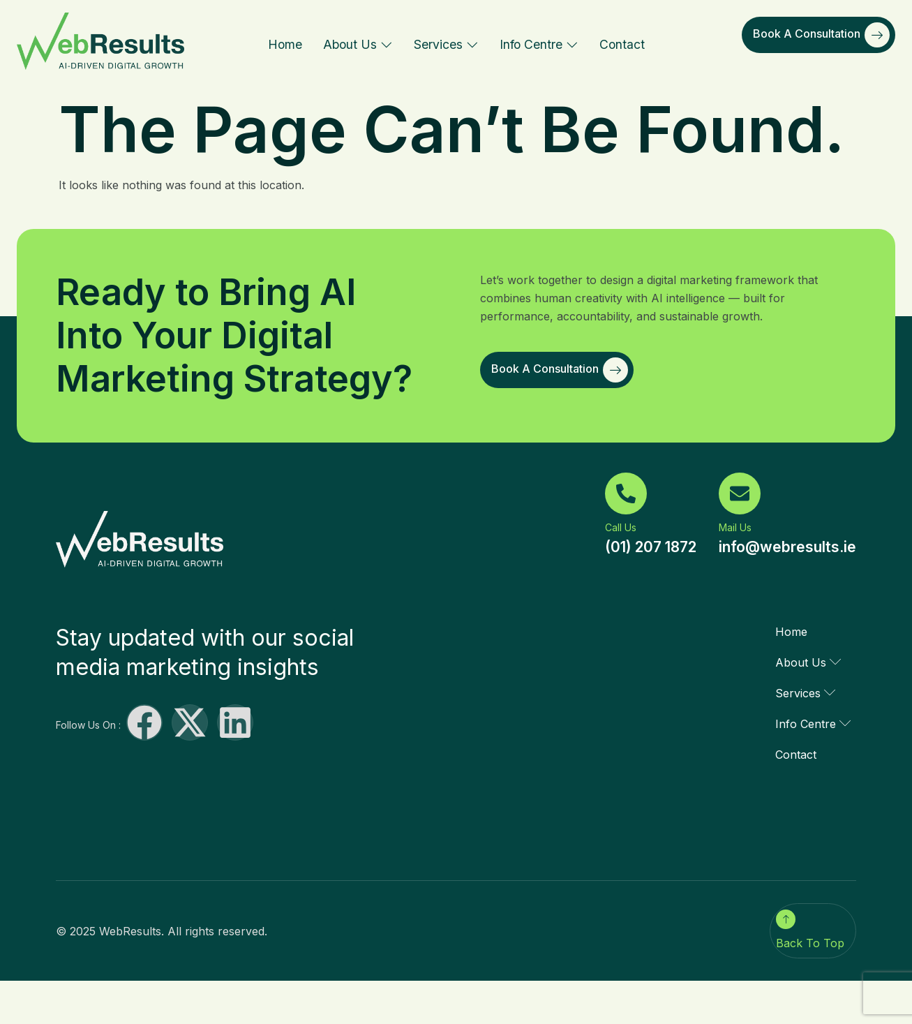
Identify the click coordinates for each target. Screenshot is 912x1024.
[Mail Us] (740, 493)
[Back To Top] (785, 919)
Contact (622, 44)
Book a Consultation (821, 34)
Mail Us (735, 527)
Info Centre (539, 44)
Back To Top (810, 943)
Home (285, 44)
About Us (358, 44)
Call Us (620, 527)
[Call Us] (626, 493)
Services (446, 44)
